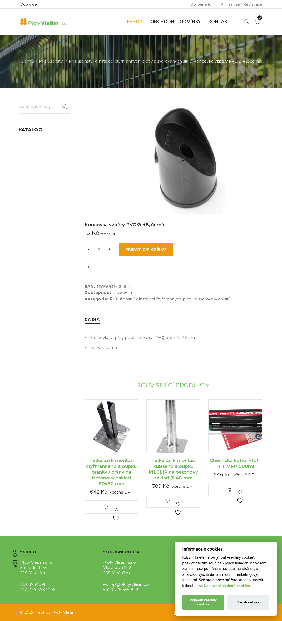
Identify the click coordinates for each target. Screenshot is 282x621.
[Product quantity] (99, 249)
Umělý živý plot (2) (37, 257)
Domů (27, 61)
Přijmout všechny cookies (203, 602)
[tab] (92, 320)
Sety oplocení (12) (36, 237)
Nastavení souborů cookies (227, 586)
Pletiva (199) (31, 195)
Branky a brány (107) (39, 139)
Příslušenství (51, 61)
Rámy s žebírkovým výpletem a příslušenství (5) (43, 221)
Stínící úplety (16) (35, 247)
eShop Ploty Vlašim (57, 612)
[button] (106, 507)
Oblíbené (201, 4)
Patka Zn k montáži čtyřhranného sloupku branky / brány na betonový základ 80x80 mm (111, 472)
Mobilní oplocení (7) (39, 185)
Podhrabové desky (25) (42, 205)
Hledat (65, 107)
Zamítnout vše (248, 602)
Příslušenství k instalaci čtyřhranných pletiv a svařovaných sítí (129, 61)
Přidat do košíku (145, 249)
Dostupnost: (99, 292)
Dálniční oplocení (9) (39, 149)
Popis (92, 319)
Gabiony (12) (31, 175)
